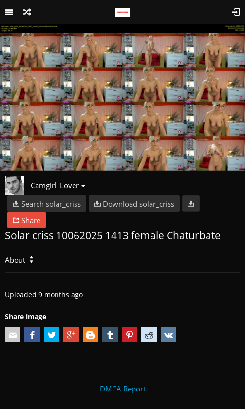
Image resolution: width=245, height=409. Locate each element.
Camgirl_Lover (58, 185)
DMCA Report (123, 388)
